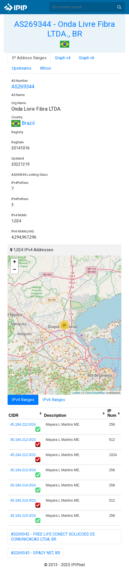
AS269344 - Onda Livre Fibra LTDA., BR (64, 28)
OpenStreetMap (95, 392)
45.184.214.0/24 (23, 485)
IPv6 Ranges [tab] (53, 399)
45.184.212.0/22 (23, 455)
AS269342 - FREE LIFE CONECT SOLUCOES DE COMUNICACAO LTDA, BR (53, 537)
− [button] (14, 270)
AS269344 (22, 87)
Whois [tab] (45, 68)
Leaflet (76, 392)
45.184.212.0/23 (23, 440)
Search (119, 7)
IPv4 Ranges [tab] (23, 399)
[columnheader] (25, 413)
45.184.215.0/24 (23, 516)
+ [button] (14, 262)
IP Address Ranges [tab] (29, 57)
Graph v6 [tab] (86, 57)
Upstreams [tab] (21, 68)
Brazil (23, 123)
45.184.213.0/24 (23, 470)
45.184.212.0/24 (23, 424)
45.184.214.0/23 (23, 500)
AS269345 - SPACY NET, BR (35, 552)
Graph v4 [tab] (62, 57)
